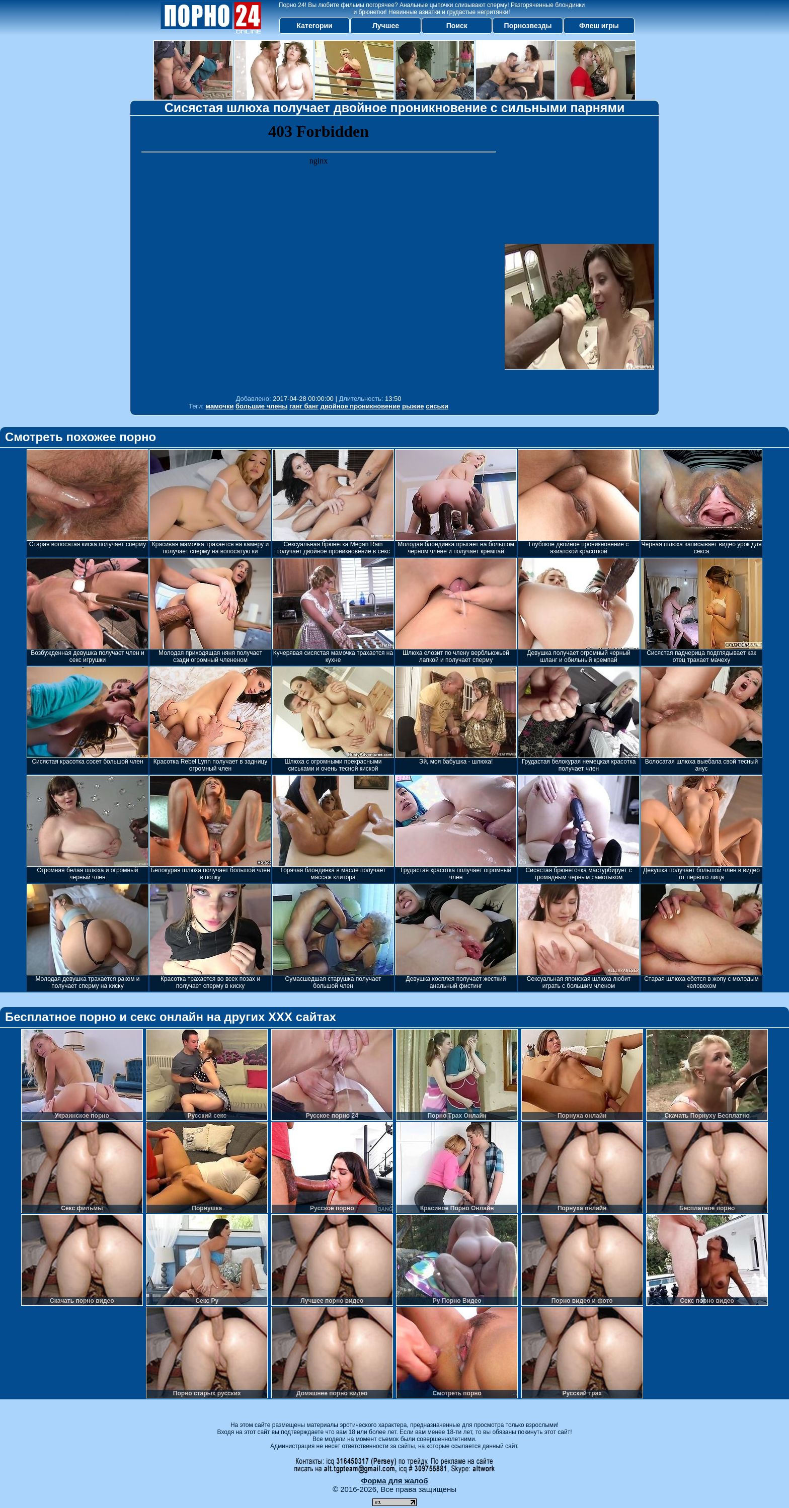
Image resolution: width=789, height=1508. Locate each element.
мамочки (220, 406)
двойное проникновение (361, 406)
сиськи (437, 406)
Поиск (456, 26)
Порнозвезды (528, 26)
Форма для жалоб (394, 1480)
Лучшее (385, 26)
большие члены (261, 406)
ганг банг (304, 406)
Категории (315, 26)
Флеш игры (599, 26)
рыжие (413, 406)
